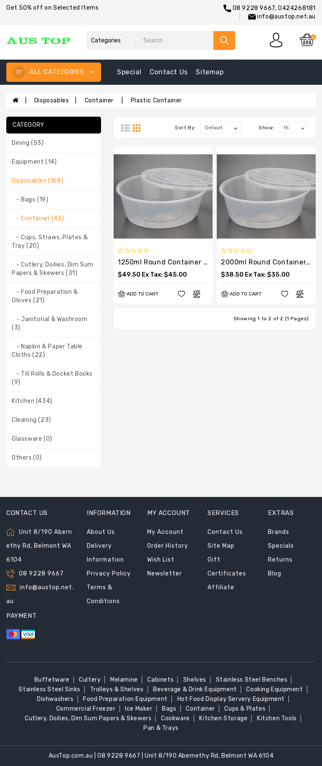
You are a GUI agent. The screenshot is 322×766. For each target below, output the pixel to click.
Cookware (175, 718)
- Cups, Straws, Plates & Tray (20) (50, 241)
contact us (169, 72)
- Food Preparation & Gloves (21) (45, 296)
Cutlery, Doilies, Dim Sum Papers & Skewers (88, 718)
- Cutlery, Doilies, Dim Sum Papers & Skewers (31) (52, 269)
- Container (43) (38, 218)
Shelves (194, 679)
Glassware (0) (32, 438)
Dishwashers (55, 699)
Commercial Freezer (86, 708)
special (129, 72)
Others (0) (27, 457)
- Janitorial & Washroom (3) (50, 323)
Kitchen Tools (277, 718)
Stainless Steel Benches (252, 679)
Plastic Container (156, 100)
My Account (165, 532)
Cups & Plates (244, 708)
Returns (280, 559)
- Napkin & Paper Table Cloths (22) (47, 350)
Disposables (51, 100)
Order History (167, 545)
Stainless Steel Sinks (49, 689)
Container (100, 100)
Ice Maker (138, 708)
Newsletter (164, 573)
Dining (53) (28, 142)
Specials (281, 545)
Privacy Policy (109, 573)
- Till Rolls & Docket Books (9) (52, 378)
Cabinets (160, 679)
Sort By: (185, 128)
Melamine (124, 679)
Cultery (90, 679)
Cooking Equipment (274, 689)
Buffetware (52, 679)
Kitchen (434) (32, 401)
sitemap (209, 72)
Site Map (221, 545)
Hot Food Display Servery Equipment (231, 699)
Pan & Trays (161, 728)
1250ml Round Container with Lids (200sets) (193, 262)
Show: (267, 128)
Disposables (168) (37, 180)
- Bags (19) (30, 199)
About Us (101, 532)
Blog (274, 573)
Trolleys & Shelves (117, 689)
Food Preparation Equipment (125, 699)
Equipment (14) (34, 161)
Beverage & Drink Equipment (195, 689)
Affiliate (221, 587)
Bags (169, 708)
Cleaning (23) (31, 420)
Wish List (160, 559)
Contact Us (225, 532)
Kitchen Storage (223, 718)
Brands (278, 532)
